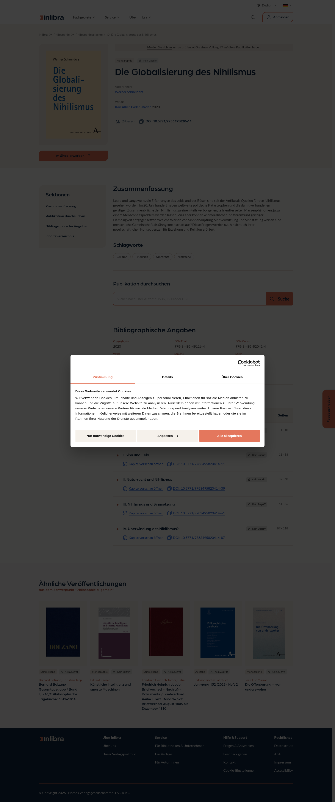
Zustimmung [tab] (103, 377)
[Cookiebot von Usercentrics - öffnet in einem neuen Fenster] (241, 363)
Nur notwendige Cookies (106, 436)
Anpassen (167, 436)
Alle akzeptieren (229, 436)
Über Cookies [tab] (232, 377)
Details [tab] (167, 377)
